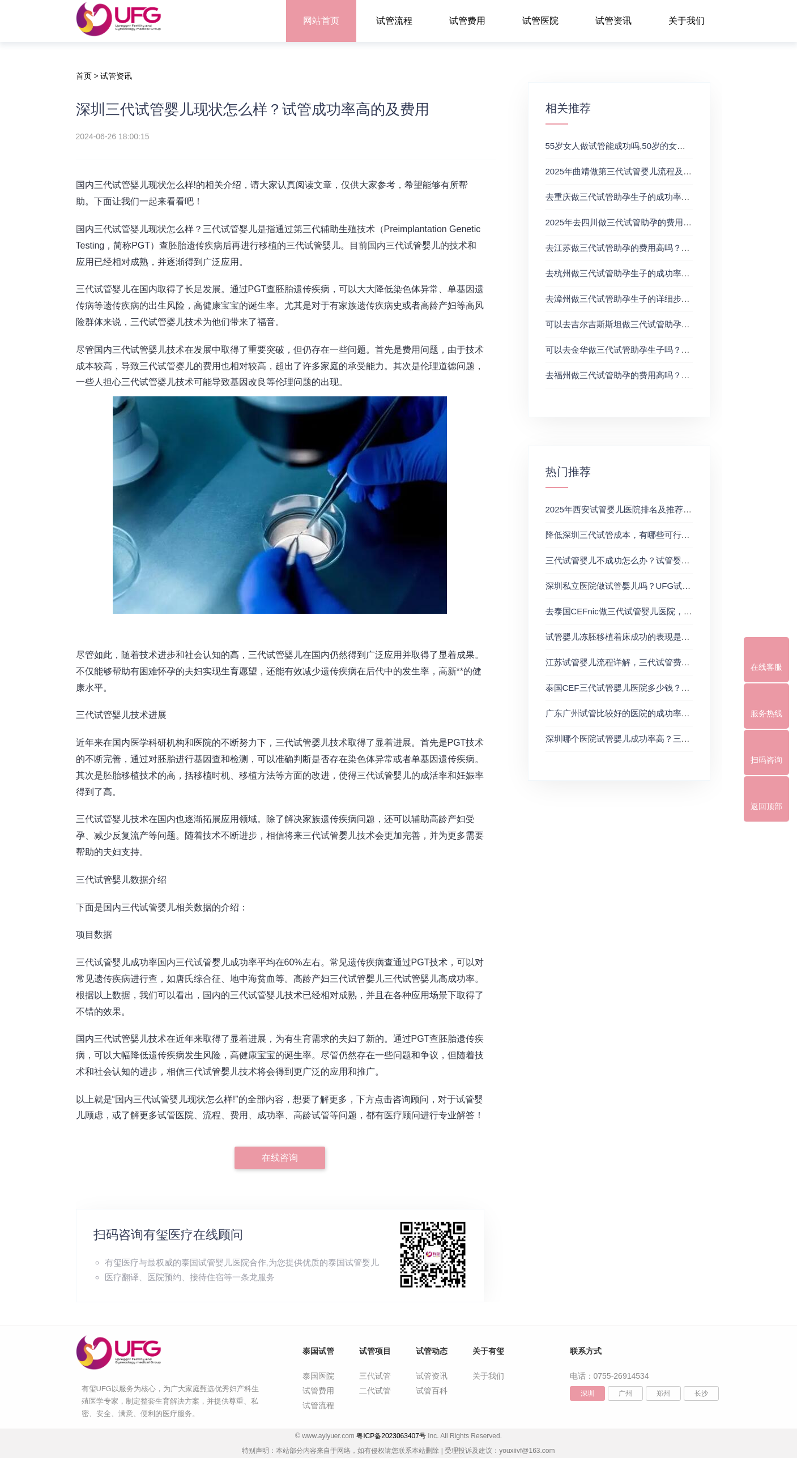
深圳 (587, 1393)
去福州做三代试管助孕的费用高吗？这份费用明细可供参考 (655, 375)
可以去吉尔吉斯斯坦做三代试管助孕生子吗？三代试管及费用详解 (668, 324)
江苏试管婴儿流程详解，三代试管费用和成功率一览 (643, 662)
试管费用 (467, 20)
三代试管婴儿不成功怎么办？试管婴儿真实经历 (634, 560)
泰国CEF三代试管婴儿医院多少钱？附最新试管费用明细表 (655, 687)
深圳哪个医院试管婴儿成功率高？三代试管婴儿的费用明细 (655, 738)
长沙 (701, 1393)
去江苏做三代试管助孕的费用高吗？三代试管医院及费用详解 (660, 248)
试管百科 (431, 1390)
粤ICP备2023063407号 (391, 1436)
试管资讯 (613, 20)
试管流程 (394, 20)
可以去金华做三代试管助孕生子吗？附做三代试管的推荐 (651, 349)
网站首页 (321, 20)
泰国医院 (318, 1375)
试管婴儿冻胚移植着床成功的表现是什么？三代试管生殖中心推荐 (668, 637)
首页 (84, 75)
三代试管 (375, 1375)
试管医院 (540, 20)
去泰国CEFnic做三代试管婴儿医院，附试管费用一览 (644, 611)
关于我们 (686, 20)
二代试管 (375, 1390)
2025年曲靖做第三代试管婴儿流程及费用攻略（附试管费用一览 (665, 171)
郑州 (663, 1393)
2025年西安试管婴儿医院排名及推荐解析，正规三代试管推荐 (661, 509)
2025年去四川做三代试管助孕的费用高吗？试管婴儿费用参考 (661, 222)
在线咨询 (280, 1157)
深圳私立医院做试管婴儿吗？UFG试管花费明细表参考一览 (656, 586)
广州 (625, 1393)
